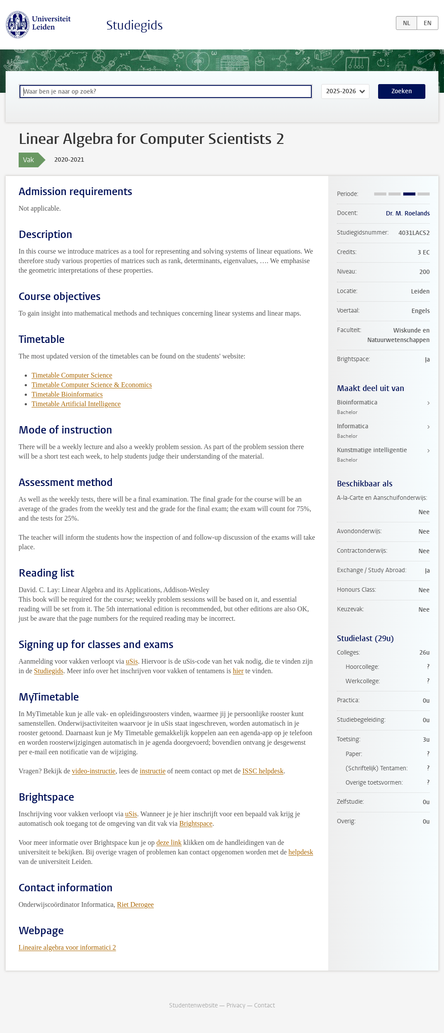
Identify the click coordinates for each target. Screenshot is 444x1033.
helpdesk (300, 852)
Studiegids (134, 25)
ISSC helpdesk (263, 771)
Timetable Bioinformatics (67, 394)
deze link (169, 842)
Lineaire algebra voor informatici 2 (67, 947)
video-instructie (93, 771)
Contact (264, 1005)
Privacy (235, 1005)
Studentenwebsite (193, 1005)
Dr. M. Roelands (408, 213)
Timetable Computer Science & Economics (92, 384)
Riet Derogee (135, 904)
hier (238, 671)
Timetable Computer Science (72, 375)
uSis (132, 661)
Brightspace (195, 823)
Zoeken (402, 91)
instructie (153, 771)
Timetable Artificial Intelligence (76, 403)
